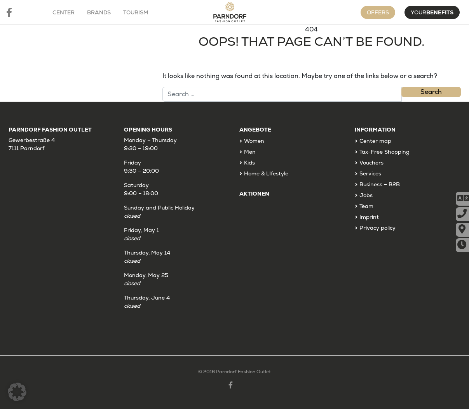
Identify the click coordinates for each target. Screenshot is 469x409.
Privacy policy (377, 227)
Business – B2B (379, 184)
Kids (249, 162)
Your (432, 12)
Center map (375, 140)
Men (250, 151)
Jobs (366, 195)
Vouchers (371, 162)
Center (63, 12)
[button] (17, 392)
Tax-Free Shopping (384, 151)
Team (366, 206)
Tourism (135, 12)
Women (254, 140)
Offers (378, 12)
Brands (99, 12)
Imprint (369, 216)
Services (370, 173)
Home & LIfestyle (266, 173)
